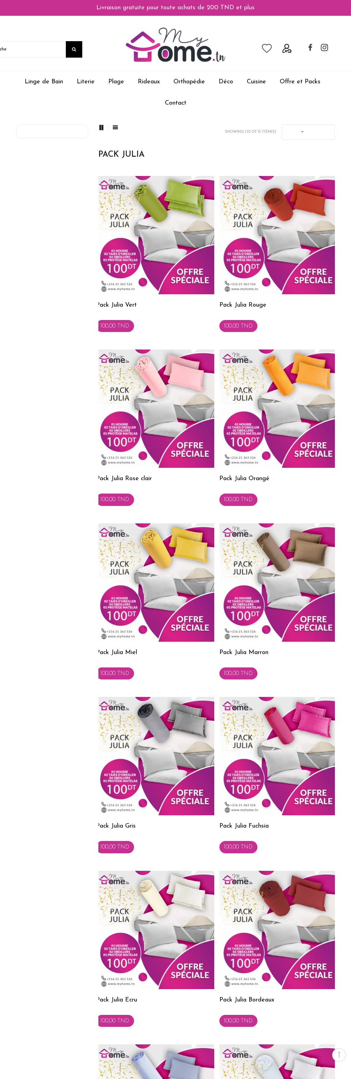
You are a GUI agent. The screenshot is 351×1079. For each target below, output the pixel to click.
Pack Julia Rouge (200, 269)
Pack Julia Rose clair (287, 269)
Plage (116, 82)
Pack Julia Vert (115, 269)
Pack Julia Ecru (280, 536)
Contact (175, 103)
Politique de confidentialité (46, 1025)
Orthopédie (189, 82)
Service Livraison (117, 1025)
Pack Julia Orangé (120, 403)
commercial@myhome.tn (225, 980)
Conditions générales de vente (51, 976)
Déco (226, 82)
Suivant (231, 738)
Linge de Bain (44, 82)
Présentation (112, 988)
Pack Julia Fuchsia (202, 536)
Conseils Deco (114, 964)
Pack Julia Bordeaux (122, 670)
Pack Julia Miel (197, 403)
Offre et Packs (300, 82)
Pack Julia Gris (115, 536)
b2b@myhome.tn (217, 1016)
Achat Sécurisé (33, 964)
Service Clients (114, 1001)
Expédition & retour (39, 988)
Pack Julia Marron (283, 403)
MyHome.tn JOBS (37, 1013)
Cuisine (256, 82)
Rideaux (149, 82)
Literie (86, 82)
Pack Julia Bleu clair (204, 670)
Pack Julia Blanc (281, 670)
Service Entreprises (120, 1013)
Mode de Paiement (38, 1001)
